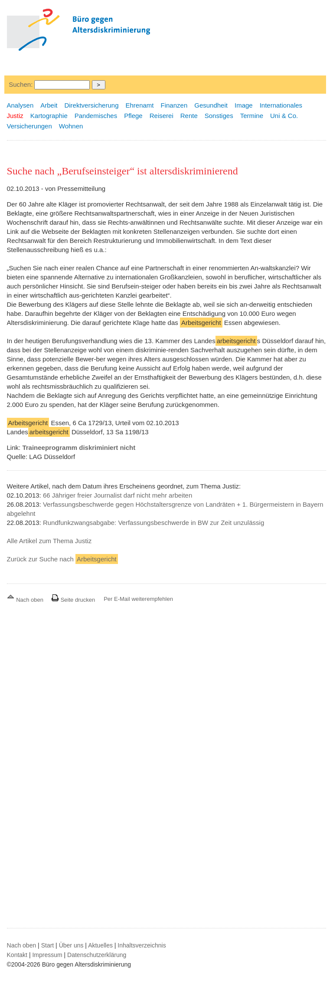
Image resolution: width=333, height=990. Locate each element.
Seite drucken (73, 600)
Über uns (71, 945)
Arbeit (48, 105)
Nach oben (26, 600)
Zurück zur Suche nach (62, 559)
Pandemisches (96, 115)
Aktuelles (100, 945)
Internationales (281, 105)
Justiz (15, 115)
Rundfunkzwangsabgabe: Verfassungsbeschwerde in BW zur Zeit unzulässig (153, 522)
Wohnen (71, 126)
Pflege (133, 115)
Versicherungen (29, 126)
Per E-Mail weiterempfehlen (138, 599)
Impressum (47, 954)
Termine (251, 115)
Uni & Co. (284, 115)
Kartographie (49, 115)
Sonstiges (219, 115)
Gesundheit (211, 105)
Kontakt (17, 954)
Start (47, 945)
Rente (189, 115)
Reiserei (161, 115)
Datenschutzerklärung (96, 954)
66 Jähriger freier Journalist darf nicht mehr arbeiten (117, 495)
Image (244, 105)
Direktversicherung (91, 105)
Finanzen (174, 105)
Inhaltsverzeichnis (142, 945)
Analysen (20, 105)
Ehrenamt (139, 105)
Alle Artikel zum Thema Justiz (49, 540)
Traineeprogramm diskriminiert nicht (78, 447)
